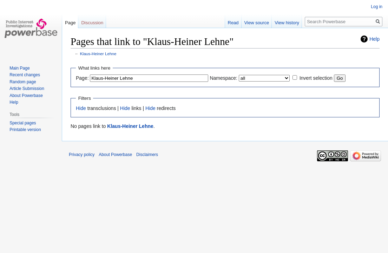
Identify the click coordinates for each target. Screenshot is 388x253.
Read (233, 22)
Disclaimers (147, 154)
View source (256, 22)
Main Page (19, 68)
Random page (22, 81)
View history (287, 22)
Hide (81, 108)
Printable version (25, 129)
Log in (376, 6)
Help (374, 39)
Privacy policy (81, 154)
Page (70, 22)
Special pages (22, 123)
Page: (82, 78)
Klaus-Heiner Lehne (98, 53)
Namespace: (223, 78)
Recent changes (24, 74)
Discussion (92, 22)
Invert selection (316, 78)
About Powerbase (26, 95)
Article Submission (26, 88)
